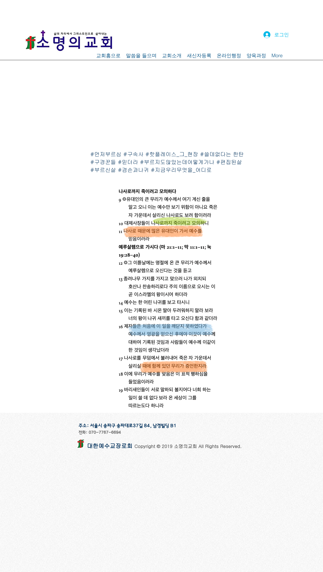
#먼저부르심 (105, 154)
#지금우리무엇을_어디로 (181, 170)
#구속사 (133, 154)
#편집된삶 (229, 162)
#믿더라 (128, 162)
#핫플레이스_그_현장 (171, 154)
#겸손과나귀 (133, 170)
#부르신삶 (103, 170)
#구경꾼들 (103, 162)
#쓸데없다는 (215, 154)
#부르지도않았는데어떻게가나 (177, 162)
